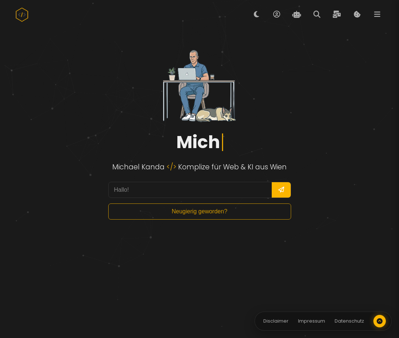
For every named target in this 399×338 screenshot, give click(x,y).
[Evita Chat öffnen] (296, 14)
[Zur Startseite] (22, 14)
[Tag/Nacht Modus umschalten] (256, 14)
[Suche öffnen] (316, 14)
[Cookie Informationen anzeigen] (357, 14)
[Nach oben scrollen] (379, 321)
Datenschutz (349, 321)
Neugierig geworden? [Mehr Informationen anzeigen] (199, 211)
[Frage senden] (281, 190)
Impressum (311, 321)
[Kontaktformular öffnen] (337, 14)
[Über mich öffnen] (276, 14)
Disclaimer (276, 321)
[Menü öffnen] (377, 14)
